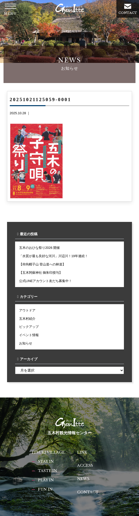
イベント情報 (29, 335)
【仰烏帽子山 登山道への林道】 (42, 264)
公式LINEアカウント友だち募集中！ (45, 281)
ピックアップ (29, 327)
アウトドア (27, 310)
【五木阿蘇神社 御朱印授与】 (41, 272)
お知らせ (25, 343)
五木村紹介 (27, 319)
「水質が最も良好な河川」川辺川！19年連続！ (53, 256)
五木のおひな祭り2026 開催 (39, 248)
